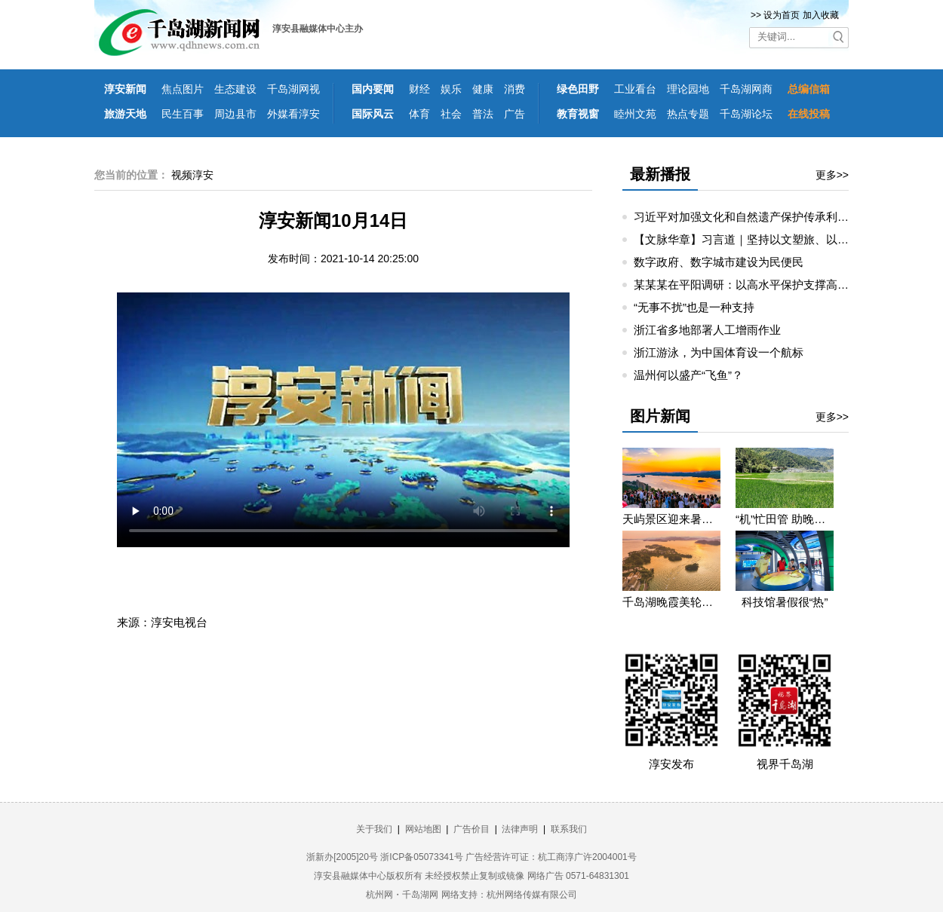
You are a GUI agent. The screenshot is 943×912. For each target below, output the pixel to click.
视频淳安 (192, 175)
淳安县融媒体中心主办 (317, 28)
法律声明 (520, 829)
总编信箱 (809, 89)
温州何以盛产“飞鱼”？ (688, 375)
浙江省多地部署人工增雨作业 (707, 329)
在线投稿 (809, 114)
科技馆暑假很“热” (785, 601)
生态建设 (235, 89)
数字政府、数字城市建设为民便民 (718, 262)
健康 (482, 89)
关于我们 (374, 829)
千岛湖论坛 (746, 114)
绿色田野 (578, 89)
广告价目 (471, 829)
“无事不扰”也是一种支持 (694, 307)
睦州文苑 (635, 114)
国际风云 (373, 114)
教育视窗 (578, 114)
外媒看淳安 (293, 114)
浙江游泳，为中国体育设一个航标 (718, 352)
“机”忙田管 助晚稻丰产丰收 (785, 519)
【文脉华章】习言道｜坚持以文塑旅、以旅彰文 (752, 239)
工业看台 (635, 89)
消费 (514, 89)
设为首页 (781, 15)
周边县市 (235, 114)
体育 (419, 114)
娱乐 (451, 89)
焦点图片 (182, 89)
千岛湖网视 (293, 89)
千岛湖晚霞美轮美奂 (671, 601)
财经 (419, 89)
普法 (482, 114)
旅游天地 (125, 114)
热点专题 (688, 114)
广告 (514, 114)
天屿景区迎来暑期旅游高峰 (671, 519)
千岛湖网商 (746, 89)
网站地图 (423, 829)
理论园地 (688, 89)
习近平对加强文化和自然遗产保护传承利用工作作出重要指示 (786, 216)
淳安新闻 (125, 89)
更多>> (832, 175)
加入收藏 (821, 15)
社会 (451, 114)
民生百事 (182, 114)
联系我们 (569, 829)
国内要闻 (373, 89)
